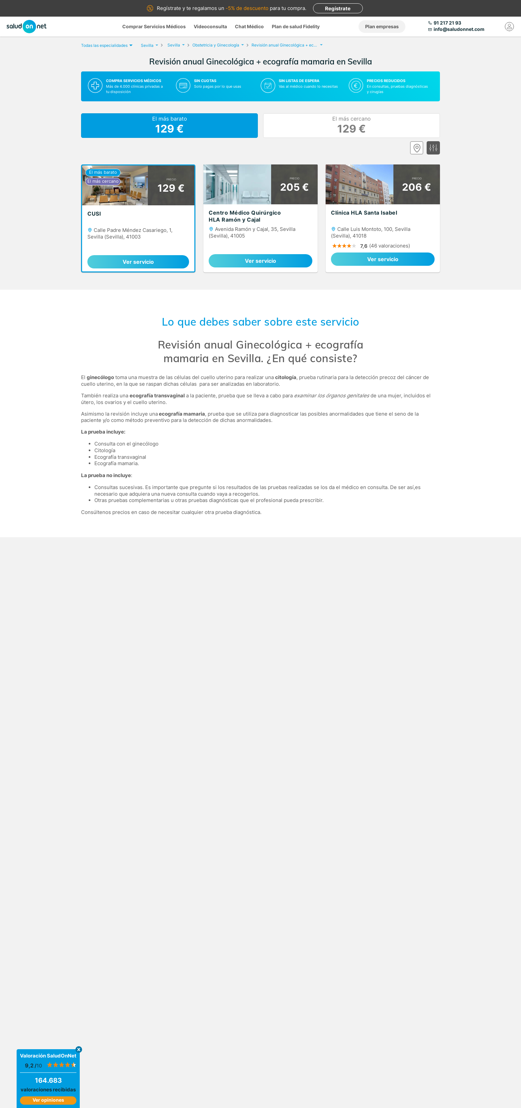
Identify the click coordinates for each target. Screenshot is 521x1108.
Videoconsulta (210, 26)
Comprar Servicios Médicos (154, 26)
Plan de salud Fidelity (296, 26)
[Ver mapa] (416, 147)
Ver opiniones (48, 1100)
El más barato (169, 125)
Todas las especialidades (106, 45)
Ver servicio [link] (138, 261)
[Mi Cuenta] (509, 27)
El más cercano (351, 125)
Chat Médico (249, 26)
